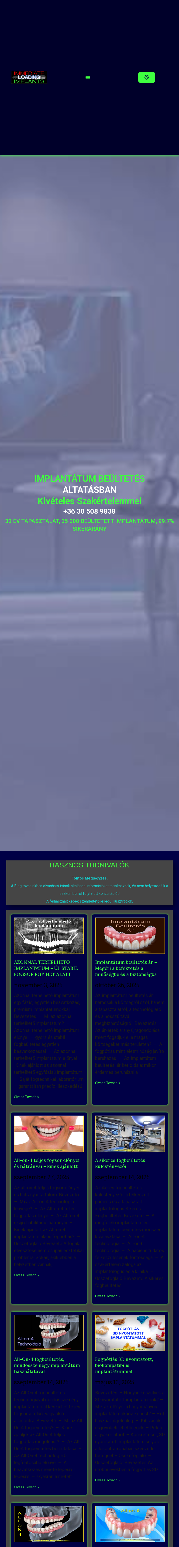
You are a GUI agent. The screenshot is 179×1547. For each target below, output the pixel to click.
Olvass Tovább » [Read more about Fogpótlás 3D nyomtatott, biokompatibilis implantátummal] (107, 1480)
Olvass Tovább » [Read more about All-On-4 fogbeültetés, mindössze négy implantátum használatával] (26, 1487)
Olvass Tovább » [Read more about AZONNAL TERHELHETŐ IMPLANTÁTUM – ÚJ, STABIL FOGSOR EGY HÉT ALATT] (26, 1097)
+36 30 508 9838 (89, 511)
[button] (88, 77)
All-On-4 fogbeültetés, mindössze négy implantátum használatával (47, 1365)
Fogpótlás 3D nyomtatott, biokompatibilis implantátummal (124, 1365)
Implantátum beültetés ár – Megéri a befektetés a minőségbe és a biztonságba (126, 968)
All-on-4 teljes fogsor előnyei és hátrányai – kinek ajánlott (46, 1163)
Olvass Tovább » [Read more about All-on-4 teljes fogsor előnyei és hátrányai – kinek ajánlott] (26, 1275)
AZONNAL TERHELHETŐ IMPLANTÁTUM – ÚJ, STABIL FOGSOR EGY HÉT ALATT (46, 968)
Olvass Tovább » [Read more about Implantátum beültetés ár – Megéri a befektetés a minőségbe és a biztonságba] (107, 1083)
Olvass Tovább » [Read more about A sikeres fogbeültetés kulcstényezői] (107, 1296)
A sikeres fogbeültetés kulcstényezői (120, 1163)
